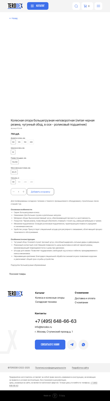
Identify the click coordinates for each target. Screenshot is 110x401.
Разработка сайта (80, 367)
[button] (50, 345)
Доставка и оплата (85, 298)
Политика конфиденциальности (50, 367)
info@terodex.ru (43, 326)
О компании (81, 302)
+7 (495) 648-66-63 (55, 321)
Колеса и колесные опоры (49, 297)
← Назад (13, 18)
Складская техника (46, 301)
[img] (76, 6)
